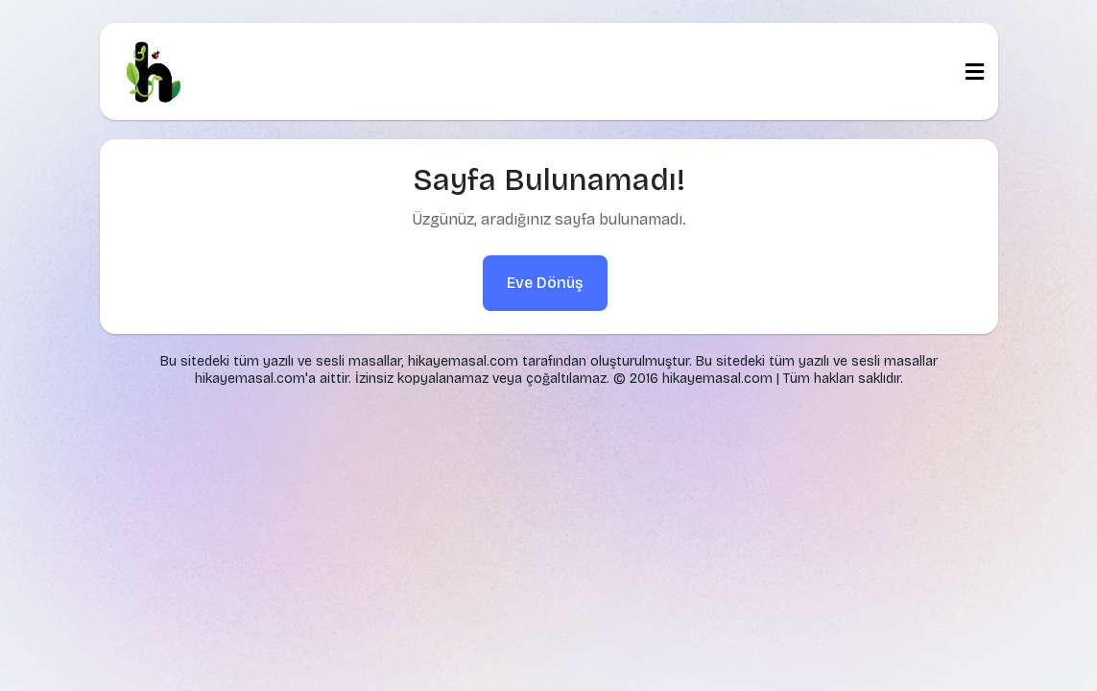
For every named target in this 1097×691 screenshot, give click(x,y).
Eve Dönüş (545, 283)
